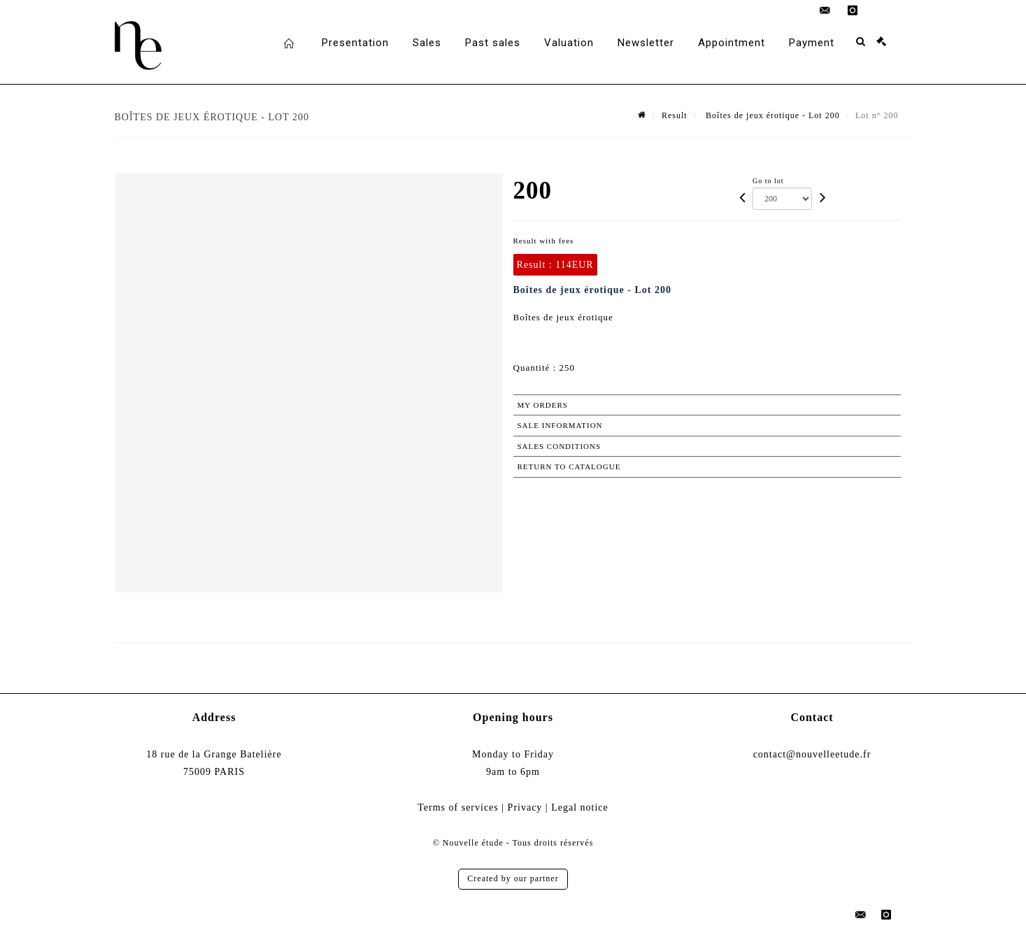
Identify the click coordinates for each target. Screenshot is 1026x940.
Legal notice (579, 807)
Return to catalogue (569, 466)
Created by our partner (512, 878)
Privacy (525, 807)
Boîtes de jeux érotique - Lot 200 (771, 115)
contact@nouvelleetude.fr (812, 754)
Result (674, 115)
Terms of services (458, 807)
